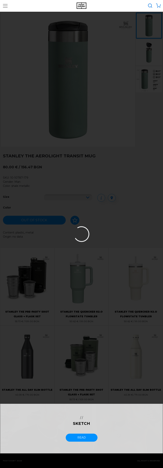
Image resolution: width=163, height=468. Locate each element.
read (81, 437)
